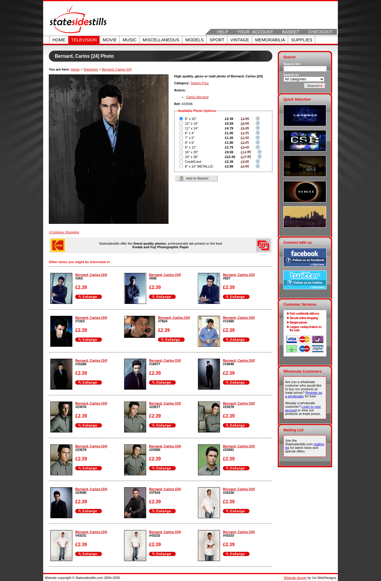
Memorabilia (270, 40)
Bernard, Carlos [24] (117, 69)
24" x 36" (191, 157)
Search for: (292, 64)
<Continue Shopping (64, 232)
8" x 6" (189, 142)
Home (58, 40)
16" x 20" (191, 152)
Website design (295, 578)
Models (194, 40)
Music (130, 40)
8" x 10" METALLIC (199, 166)
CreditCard (193, 161)
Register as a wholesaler (303, 394)
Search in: (291, 74)
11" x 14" (191, 128)
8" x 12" (190, 147)
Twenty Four (199, 83)
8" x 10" (190, 119)
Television (84, 40)
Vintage (239, 40)
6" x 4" (189, 133)
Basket (290, 31)
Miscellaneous (161, 40)
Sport (217, 40)
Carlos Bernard (197, 97)
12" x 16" (191, 123)
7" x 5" (189, 138)
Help (222, 31)
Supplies (301, 40)
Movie (110, 40)
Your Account (255, 31)
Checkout (320, 31)
